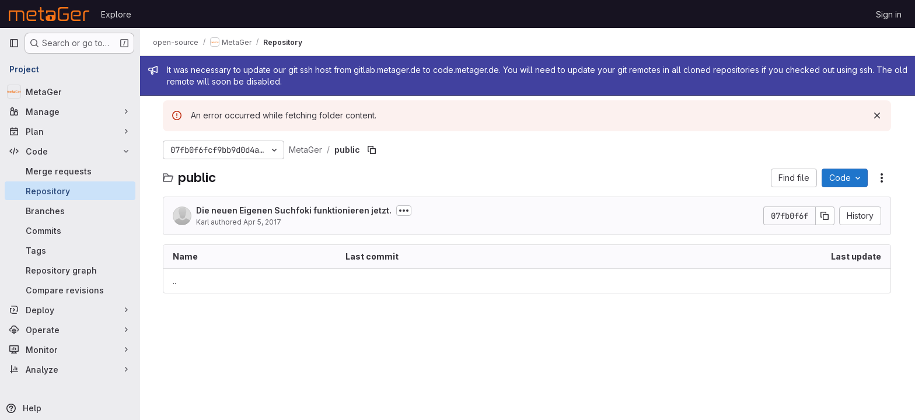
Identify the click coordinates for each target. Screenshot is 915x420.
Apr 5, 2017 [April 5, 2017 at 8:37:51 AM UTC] (263, 222)
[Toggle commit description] (404, 210)
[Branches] (70, 210)
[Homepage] (49, 14)
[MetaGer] (70, 91)
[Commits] (70, 230)
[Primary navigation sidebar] (14, 43)
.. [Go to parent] (175, 281)
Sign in (889, 14)
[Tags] (70, 250)
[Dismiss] (878, 115)
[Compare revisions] (70, 290)
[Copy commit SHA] (825, 215)
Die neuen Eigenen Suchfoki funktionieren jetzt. (294, 210)
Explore (116, 14)
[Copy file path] (372, 150)
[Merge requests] (70, 171)
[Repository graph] (70, 270)
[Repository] (70, 190)
